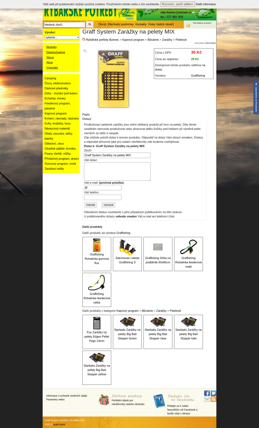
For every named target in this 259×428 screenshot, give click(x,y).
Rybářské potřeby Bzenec (102, 39)
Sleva (50, 57)
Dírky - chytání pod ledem (61, 93)
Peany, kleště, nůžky (58, 153)
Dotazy (86, 118)
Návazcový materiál (57, 128)
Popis (86, 114)
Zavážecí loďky (54, 168)
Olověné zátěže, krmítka (60, 148)
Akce (49, 62)
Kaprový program (56, 113)
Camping (50, 78)
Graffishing (198, 75)
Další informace (206, 4)
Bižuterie (153, 39)
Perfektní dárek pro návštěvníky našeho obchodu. (128, 399)
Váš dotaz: (91, 160)
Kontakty (141, 24)
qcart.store (59, 424)
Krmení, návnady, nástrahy (62, 118)
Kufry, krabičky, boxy (58, 123)
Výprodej (52, 67)
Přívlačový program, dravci (62, 158)
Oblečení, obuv (54, 143)
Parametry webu (55, 399)
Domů (102, 24)
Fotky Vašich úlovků (161, 24)
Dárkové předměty (56, 88)
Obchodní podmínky (121, 24)
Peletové (181, 39)
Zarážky (167, 39)
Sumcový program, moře (60, 163)
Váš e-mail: (104, 182)
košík (199, 23)
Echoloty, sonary (55, 98)
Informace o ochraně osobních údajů (66, 395)
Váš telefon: (91, 192)
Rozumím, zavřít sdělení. (178, 4)
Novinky (51, 47)
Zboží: (88, 150)
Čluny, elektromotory (58, 83)
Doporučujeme (55, 52)
